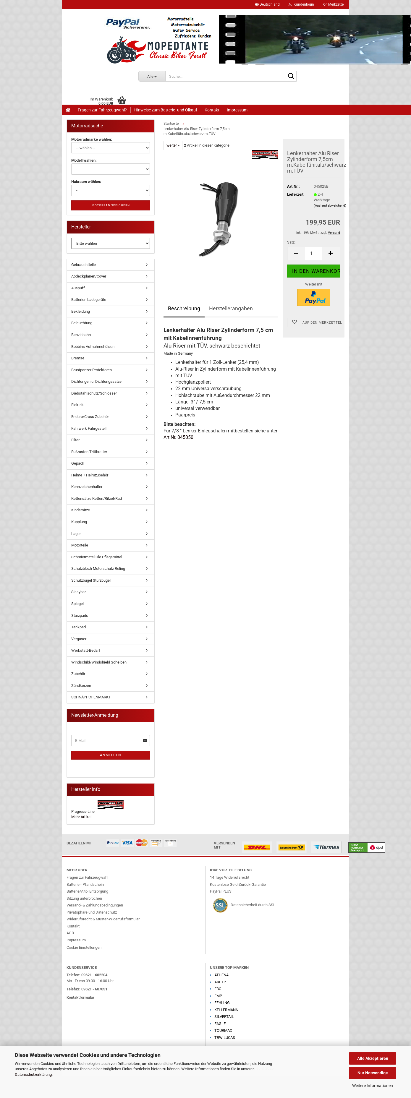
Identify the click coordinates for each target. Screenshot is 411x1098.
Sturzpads (79, 615)
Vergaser (78, 639)
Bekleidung (80, 311)
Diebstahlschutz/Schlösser (94, 393)
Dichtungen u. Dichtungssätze (96, 381)
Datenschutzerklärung (33, 1074)
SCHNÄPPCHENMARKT (91, 697)
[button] (267, 4)
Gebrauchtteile (83, 264)
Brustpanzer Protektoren (91, 370)
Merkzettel (333, 4)
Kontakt (212, 110)
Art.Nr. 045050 (178, 437)
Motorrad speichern (111, 205)
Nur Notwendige (372, 1073)
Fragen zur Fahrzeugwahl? (102, 110)
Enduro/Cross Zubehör (90, 416)
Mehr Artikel (81, 817)
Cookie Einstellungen (84, 947)
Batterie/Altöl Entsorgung (87, 891)
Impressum (237, 110)
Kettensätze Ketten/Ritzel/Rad (96, 498)
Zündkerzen (81, 685)
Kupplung (79, 522)
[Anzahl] (313, 253)
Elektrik (77, 405)
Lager (76, 533)
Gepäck (77, 463)
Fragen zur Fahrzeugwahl (87, 877)
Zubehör (78, 674)
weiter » (172, 145)
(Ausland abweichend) (330, 205)
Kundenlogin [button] (301, 4)
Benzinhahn (81, 335)
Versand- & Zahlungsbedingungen (95, 905)
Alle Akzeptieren (372, 1058)
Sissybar (78, 592)
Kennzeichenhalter (86, 486)
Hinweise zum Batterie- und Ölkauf (165, 110)
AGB (70, 933)
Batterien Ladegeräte (88, 299)
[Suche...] (152, 76)
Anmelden (110, 755)
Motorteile (79, 545)
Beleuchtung (81, 323)
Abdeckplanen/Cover (88, 276)
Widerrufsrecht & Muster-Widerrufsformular (103, 919)
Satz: (291, 242)
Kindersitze (80, 510)
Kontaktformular (80, 997)
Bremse (77, 358)
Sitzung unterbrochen (84, 898)
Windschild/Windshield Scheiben (99, 662)
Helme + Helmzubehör (89, 475)
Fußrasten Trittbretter (89, 452)
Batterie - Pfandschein (85, 884)
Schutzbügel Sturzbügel (91, 580)
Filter (75, 440)
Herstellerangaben (231, 308)
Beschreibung (184, 308)
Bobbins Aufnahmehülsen (92, 346)
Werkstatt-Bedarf (85, 650)
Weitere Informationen (372, 1085)
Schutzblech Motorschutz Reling (98, 568)
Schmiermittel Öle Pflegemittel (96, 557)
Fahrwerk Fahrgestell (88, 428)
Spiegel (77, 603)
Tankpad (78, 627)
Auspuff (78, 288)
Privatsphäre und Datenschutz (92, 912)
